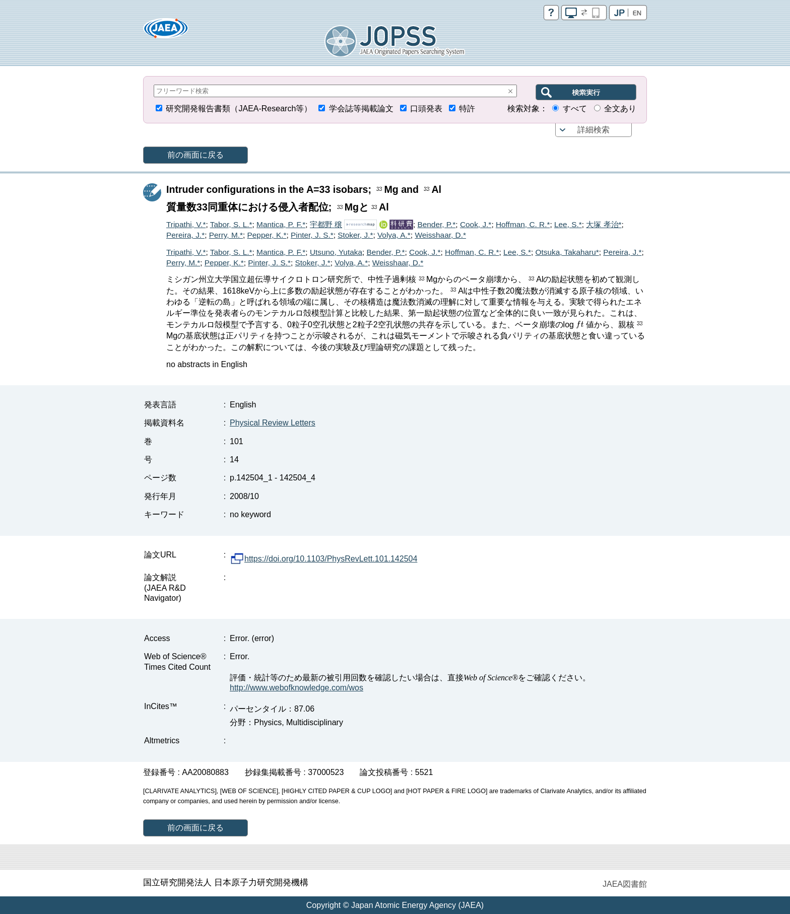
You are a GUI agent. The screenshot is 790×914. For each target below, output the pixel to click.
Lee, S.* (568, 224)
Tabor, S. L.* (231, 224)
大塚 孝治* (603, 224)
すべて (575, 108)
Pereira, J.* (185, 235)
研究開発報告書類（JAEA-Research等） (239, 108)
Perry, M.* (226, 235)
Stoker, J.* (355, 235)
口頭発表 (426, 108)
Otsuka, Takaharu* (567, 252)
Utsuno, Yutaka (336, 252)
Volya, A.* (394, 235)
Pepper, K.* (267, 235)
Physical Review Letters (272, 422)
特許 (467, 108)
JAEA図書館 (625, 884)
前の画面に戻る (195, 155)
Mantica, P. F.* (280, 224)
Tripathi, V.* (186, 224)
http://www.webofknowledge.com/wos (296, 687)
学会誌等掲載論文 (361, 108)
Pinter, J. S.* (312, 235)
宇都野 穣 (326, 224)
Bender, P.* (436, 224)
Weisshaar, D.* (440, 235)
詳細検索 (593, 129)
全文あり (620, 108)
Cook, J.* (475, 224)
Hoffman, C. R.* (523, 224)
